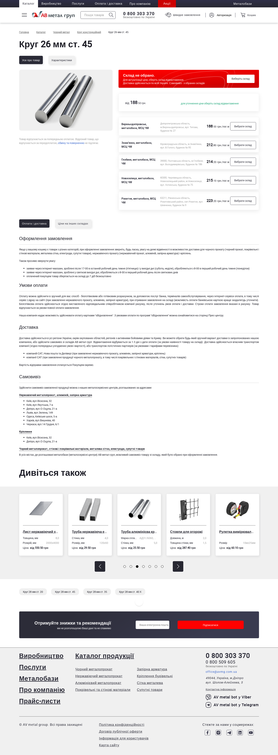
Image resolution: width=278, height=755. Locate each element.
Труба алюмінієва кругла (139, 531)
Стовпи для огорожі (186, 531)
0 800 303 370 (138, 13)
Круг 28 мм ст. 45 (65, 592)
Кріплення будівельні (155, 676)
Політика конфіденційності (121, 724)
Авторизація (223, 15)
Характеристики (61, 60)
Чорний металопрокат (94, 669)
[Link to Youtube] (250, 732)
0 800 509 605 (220, 662)
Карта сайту (109, 744)
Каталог (29, 4)
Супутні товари (150, 689)
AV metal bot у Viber (228, 697)
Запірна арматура (152, 669)
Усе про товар (31, 60)
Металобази (39, 678)
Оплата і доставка (111, 4)
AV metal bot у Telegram (232, 705)
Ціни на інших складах (73, 223)
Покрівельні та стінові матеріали (103, 689)
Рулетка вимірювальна (237, 531)
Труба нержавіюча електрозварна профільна (90, 531)
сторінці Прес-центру (210, 315)
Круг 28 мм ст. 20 (33, 592)
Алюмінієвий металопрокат (99, 683)
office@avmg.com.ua (221, 672)
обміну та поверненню (71, 143)
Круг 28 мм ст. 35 (97, 592)
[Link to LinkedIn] (239, 732)
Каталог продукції (105, 655)
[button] (100, 566)
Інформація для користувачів (124, 738)
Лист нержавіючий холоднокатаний (41, 531)
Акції (170, 4)
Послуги (79, 4)
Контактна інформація (221, 689)
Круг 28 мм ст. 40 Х (130, 592)
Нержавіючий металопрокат (99, 676)
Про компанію (42, 689)
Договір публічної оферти (120, 731)
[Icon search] (111, 15)
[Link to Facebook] (206, 732)
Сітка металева (150, 683)
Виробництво (52, 4)
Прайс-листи (40, 700)
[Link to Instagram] (217, 732)
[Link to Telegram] (228, 732)
